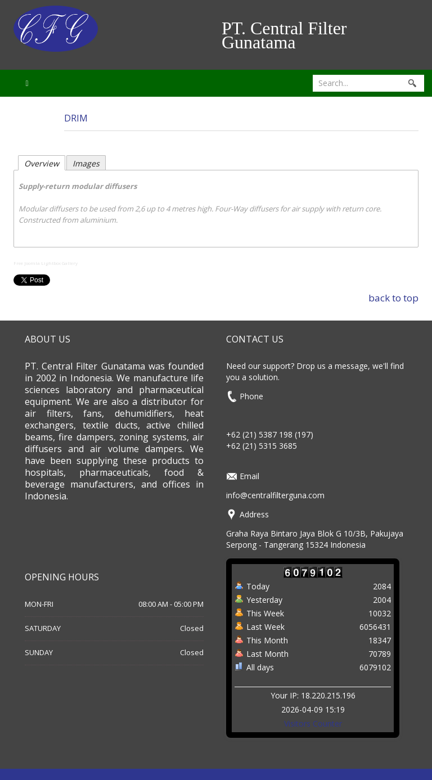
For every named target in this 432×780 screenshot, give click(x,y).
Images (86, 163)
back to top (393, 297)
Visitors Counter (313, 723)
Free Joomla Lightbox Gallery (46, 263)
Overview (41, 163)
